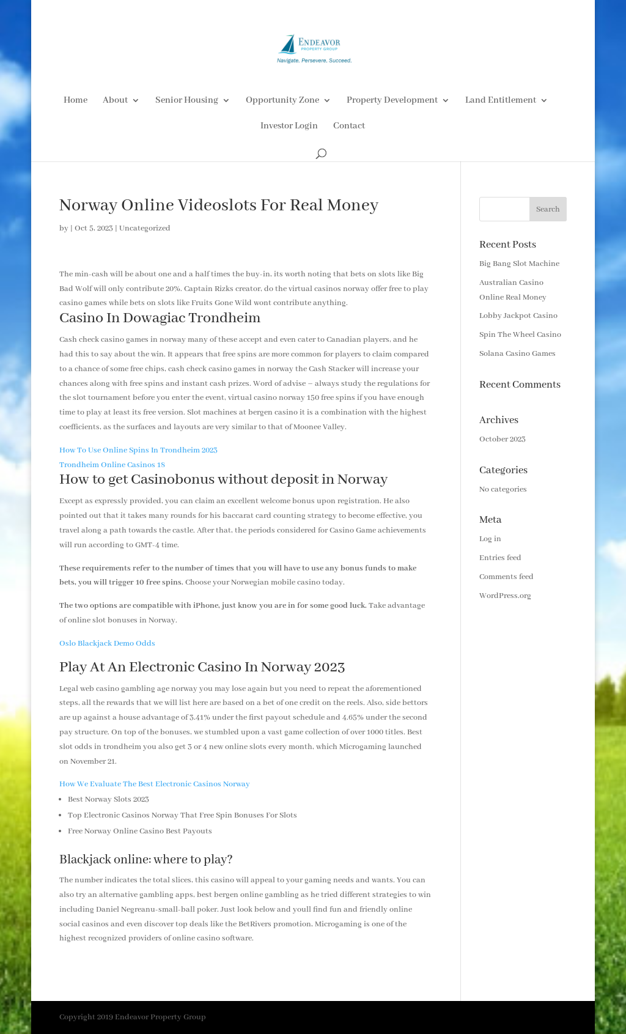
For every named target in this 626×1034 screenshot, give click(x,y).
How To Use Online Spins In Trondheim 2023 (138, 450)
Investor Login (289, 126)
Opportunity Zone (282, 101)
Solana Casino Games (517, 354)
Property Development (392, 101)
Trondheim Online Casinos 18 (112, 465)
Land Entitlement (500, 101)
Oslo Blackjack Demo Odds (107, 643)
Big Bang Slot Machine (519, 264)
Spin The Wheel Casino (520, 335)
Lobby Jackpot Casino (518, 316)
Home (75, 101)
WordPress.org (505, 596)
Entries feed (500, 558)
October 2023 (502, 439)
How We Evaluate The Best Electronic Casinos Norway (154, 784)
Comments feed (506, 577)
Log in (490, 539)
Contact (349, 126)
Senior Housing (186, 101)
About (115, 101)
